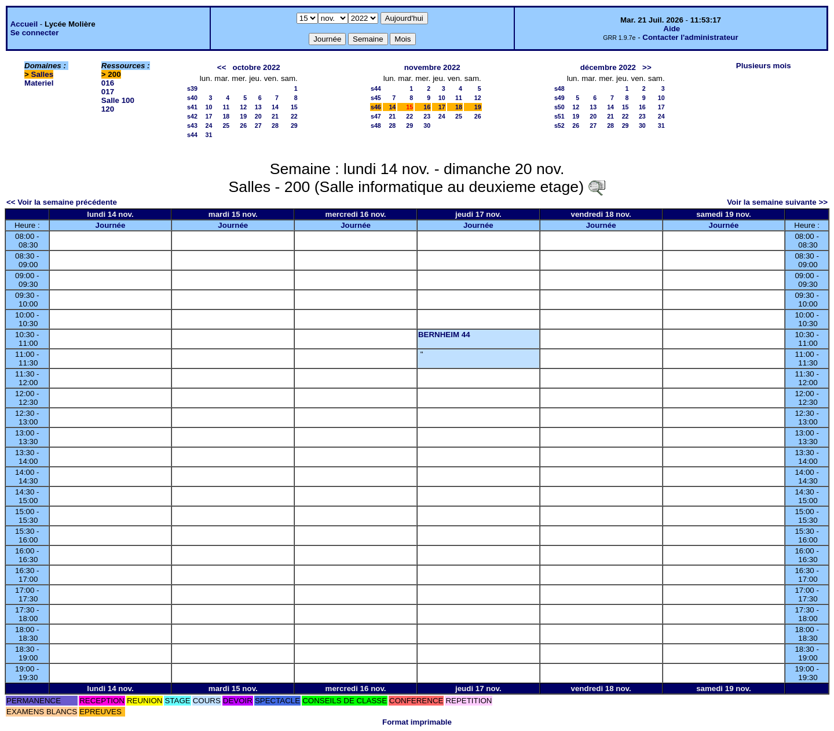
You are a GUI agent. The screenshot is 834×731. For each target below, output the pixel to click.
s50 (559, 107)
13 (258, 107)
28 (275, 125)
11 (225, 107)
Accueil (24, 24)
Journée (111, 225)
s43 (192, 125)
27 (258, 125)
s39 (192, 88)
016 (107, 83)
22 (294, 116)
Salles (42, 74)
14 (275, 107)
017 (107, 91)
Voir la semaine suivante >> (777, 202)
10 (209, 107)
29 (294, 125)
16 (426, 107)
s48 (376, 125)
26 (243, 125)
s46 (376, 107)
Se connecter (34, 32)
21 (275, 116)
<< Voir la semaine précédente (61, 202)
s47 (376, 116)
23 (426, 116)
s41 (192, 107)
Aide (671, 28)
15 (294, 107)
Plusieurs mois (763, 65)
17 (209, 116)
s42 (192, 116)
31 (209, 134)
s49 (559, 97)
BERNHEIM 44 (444, 334)
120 (107, 109)
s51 (559, 116)
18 (225, 116)
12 (243, 107)
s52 (559, 125)
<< (221, 67)
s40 (192, 97)
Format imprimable (417, 722)
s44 (192, 134)
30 (426, 125)
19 (243, 116)
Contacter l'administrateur (690, 37)
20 (258, 116)
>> (647, 67)
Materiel (38, 83)
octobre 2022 (256, 67)
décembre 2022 (608, 67)
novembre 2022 (432, 67)
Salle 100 (117, 100)
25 (225, 125)
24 (209, 125)
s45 (376, 97)
